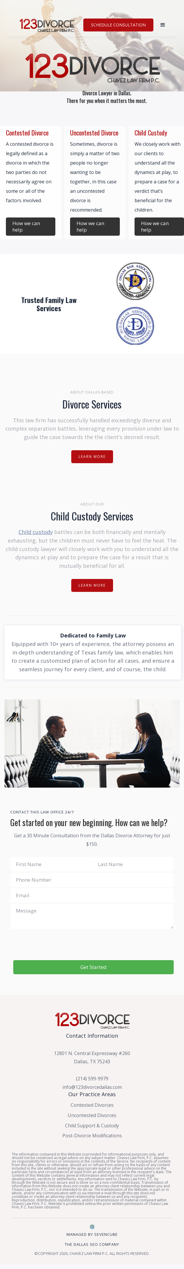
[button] (163, 25)
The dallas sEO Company (92, 1244)
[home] (48, 25)
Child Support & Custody (92, 1125)
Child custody (36, 531)
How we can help (26, 226)
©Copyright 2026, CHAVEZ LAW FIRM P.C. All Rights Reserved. (92, 1253)
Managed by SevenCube (92, 1234)
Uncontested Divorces (92, 1115)
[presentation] (92, 944)
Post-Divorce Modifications (92, 1135)
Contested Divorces (92, 1105)
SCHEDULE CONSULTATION (118, 25)
